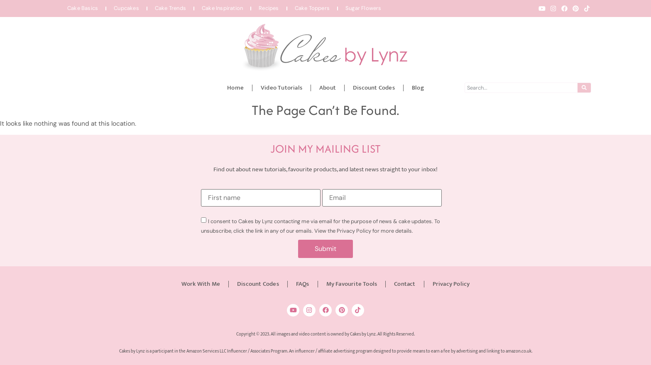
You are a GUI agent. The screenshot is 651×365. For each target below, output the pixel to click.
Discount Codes (374, 88)
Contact (404, 284)
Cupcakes (126, 8)
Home (235, 88)
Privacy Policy (451, 284)
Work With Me (200, 284)
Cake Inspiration (222, 8)
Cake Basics (82, 8)
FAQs (302, 284)
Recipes (269, 8)
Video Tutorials (281, 88)
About (327, 88)
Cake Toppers (312, 8)
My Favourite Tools (351, 284)
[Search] (584, 87)
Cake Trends (170, 8)
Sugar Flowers (363, 8)
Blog (418, 88)
